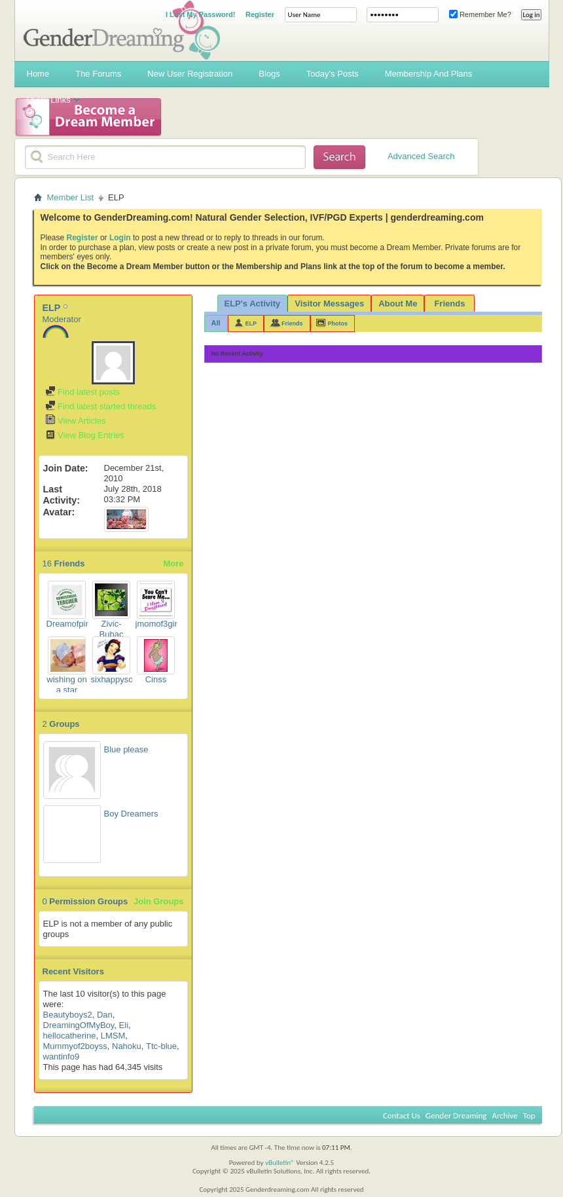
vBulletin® (280, 1162)
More (173, 563)
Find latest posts (82, 392)
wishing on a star (66, 684)
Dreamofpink (70, 624)
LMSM (113, 1035)
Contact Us (401, 1115)
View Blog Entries (84, 435)
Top (529, 1115)
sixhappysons (117, 679)
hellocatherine (69, 1035)
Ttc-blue (161, 1046)
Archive (504, 1115)
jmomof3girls (160, 624)
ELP (251, 323)
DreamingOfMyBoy (79, 1025)
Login (120, 237)
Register (259, 14)
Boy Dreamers (131, 814)
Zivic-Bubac (112, 629)
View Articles (75, 421)
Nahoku (126, 1046)
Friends (449, 303)
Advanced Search (421, 156)
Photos (338, 323)
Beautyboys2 (67, 1015)
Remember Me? (480, 14)
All (216, 323)
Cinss (156, 679)
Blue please (126, 749)
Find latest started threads (100, 406)
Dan (105, 1015)
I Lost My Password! (200, 14)
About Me (397, 303)
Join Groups (159, 901)
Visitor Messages (329, 303)
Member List (70, 197)
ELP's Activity (253, 303)
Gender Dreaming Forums (122, 30)
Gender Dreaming (456, 1115)
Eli (123, 1025)
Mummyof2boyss (75, 1046)
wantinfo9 (61, 1056)
